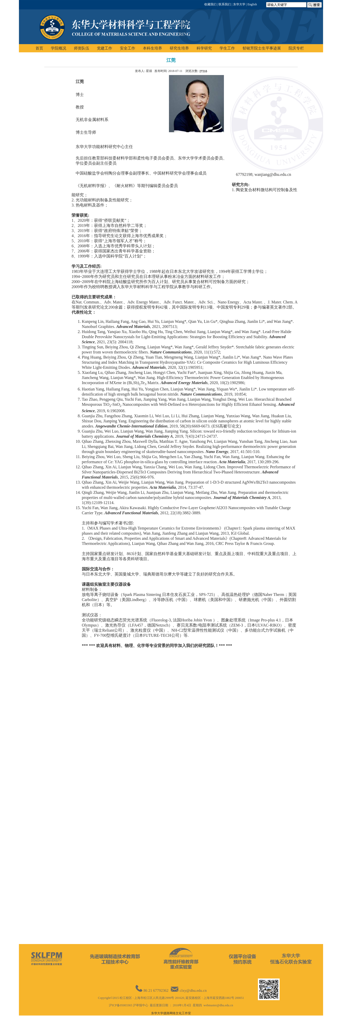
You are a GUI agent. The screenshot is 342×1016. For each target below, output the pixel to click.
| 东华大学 (238, 4)
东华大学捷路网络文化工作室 (171, 1013)
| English (251, 4)
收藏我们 (210, 4)
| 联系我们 (223, 4)
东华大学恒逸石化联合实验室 (291, 958)
